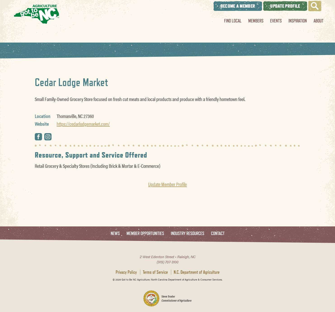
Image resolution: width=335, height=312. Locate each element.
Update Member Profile (167, 184)
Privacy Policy (126, 272)
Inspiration (297, 21)
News (115, 233)
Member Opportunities (145, 233)
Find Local (232, 21)
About (318, 21)
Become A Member (237, 6)
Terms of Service (155, 272)
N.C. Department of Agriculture (197, 272)
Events (276, 21)
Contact (218, 233)
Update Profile (285, 6)
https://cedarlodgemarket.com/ (83, 123)
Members (255, 21)
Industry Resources (187, 233)
